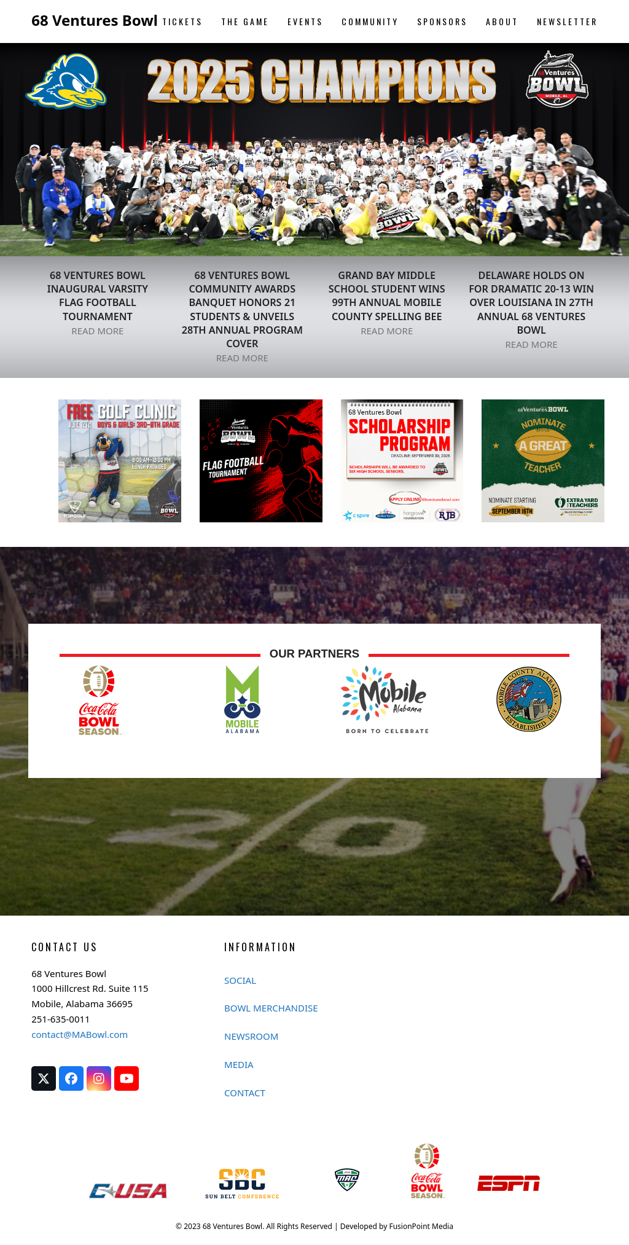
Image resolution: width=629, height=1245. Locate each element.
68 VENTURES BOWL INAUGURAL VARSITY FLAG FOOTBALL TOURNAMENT (97, 296)
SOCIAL (240, 980)
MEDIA (239, 1064)
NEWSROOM (251, 1036)
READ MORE (97, 330)
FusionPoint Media (421, 1226)
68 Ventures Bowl (94, 20)
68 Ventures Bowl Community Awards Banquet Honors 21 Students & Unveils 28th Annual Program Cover (242, 309)
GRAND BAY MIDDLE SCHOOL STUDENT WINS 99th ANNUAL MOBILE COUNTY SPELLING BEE (387, 296)
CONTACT (244, 1092)
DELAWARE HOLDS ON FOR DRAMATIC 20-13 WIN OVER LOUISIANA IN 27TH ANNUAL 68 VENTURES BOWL (531, 303)
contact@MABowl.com (79, 1034)
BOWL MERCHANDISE (271, 1008)
